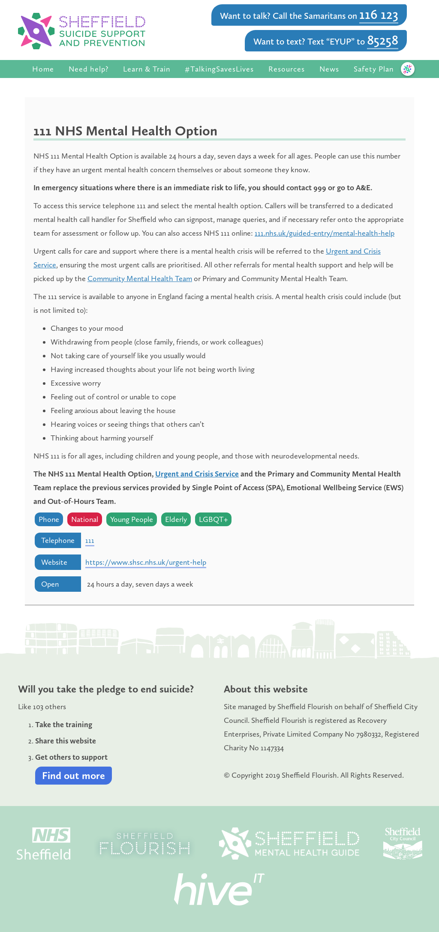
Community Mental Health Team (139, 278)
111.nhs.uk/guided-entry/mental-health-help (324, 233)
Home (43, 69)
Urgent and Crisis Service (197, 474)
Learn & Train (146, 69)
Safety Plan (374, 69)
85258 (382, 40)
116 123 (378, 14)
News (329, 69)
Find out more (73, 775)
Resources (286, 69)
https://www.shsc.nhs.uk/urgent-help (145, 562)
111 (89, 540)
